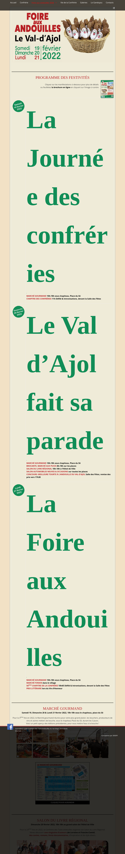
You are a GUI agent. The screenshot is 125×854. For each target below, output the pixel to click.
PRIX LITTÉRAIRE (34, 688)
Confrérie (24, 2)
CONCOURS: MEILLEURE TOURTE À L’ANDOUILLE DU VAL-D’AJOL (55, 474)
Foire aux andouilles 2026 (43, 3)
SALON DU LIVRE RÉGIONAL (39, 468)
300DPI (115, 735)
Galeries (83, 2)
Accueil (13, 2)
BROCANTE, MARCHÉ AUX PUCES (41, 466)
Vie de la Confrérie (69, 2)
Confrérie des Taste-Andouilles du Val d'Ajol (43, 729)
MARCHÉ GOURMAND (36, 296)
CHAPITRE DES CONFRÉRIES (38, 298)
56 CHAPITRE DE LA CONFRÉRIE (42, 685)
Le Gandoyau (96, 2)
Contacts (109, 2)
